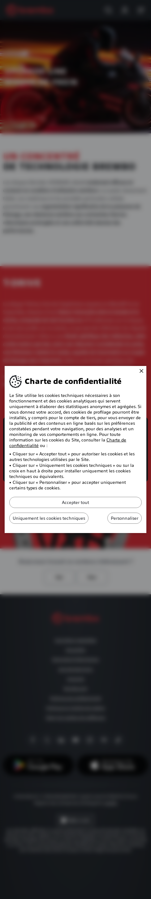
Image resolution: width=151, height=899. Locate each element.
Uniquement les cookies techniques (49, 518)
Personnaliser (124, 518)
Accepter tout (75, 502)
